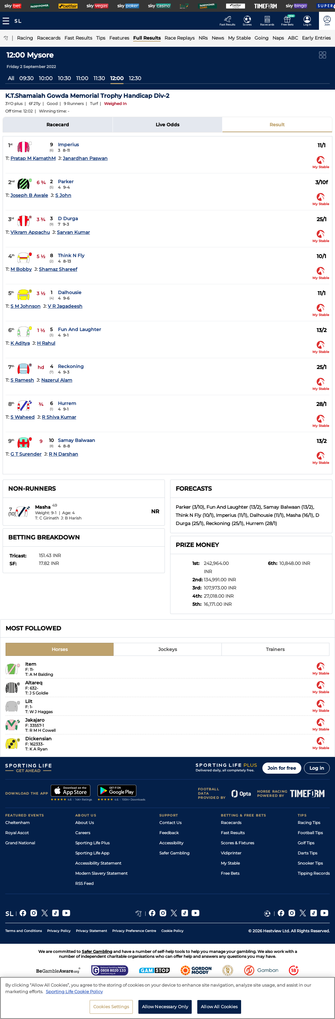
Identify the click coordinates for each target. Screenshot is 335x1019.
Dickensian (38, 739)
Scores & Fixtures (237, 842)
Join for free (282, 768)
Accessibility (171, 842)
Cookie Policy (172, 931)
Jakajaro (34, 720)
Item (30, 664)
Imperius (68, 145)
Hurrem (67, 403)
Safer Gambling (174, 853)
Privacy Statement (91, 931)
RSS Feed (84, 883)
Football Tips (310, 832)
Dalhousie (69, 292)
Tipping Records (314, 873)
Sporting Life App (92, 853)
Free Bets (230, 873)
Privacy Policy (59, 931)
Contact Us (170, 822)
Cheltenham (17, 822)
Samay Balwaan (76, 440)
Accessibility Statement (98, 863)
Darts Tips (307, 853)
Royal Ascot (17, 832)
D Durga (68, 218)
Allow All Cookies (219, 1009)
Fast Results (233, 832)
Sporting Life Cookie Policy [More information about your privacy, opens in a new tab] (74, 993)
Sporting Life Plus (92, 842)
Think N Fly (71, 255)
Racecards (231, 822)
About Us (84, 822)
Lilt (28, 701)
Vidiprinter (231, 853)
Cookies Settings (111, 1009)
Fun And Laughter (79, 329)
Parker (66, 181)
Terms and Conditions (23, 931)
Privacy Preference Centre (134, 931)
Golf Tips (306, 842)
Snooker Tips (310, 863)
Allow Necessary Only (165, 1009)
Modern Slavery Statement (101, 873)
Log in (316, 768)
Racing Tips (309, 822)
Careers (82, 832)
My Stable (230, 863)
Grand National (20, 842)
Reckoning (71, 366)
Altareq (34, 683)
